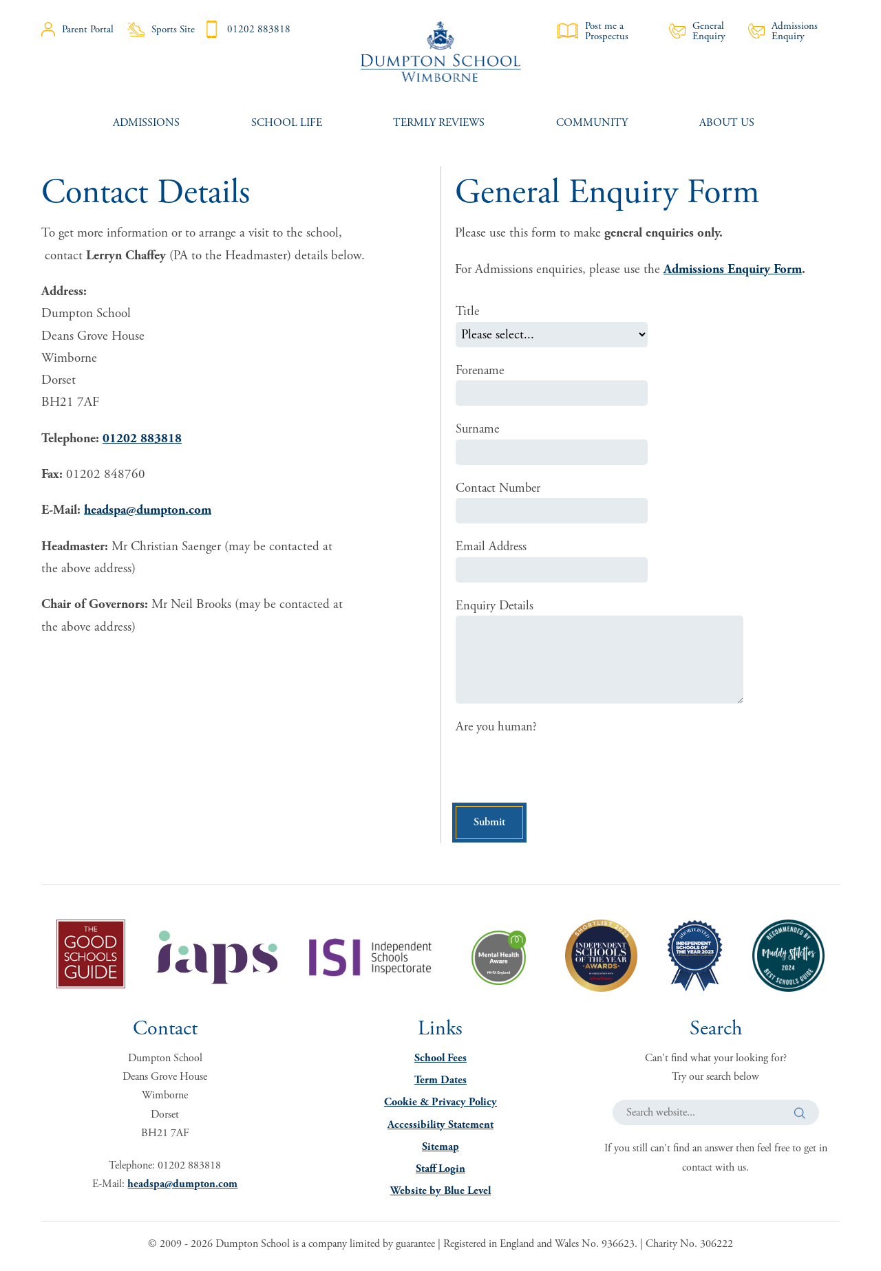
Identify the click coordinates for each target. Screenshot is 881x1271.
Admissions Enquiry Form (733, 269)
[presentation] (560, 769)
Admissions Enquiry (783, 31)
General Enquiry (697, 31)
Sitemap (440, 1151)
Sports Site (161, 29)
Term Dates (440, 1084)
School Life (286, 123)
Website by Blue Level (440, 1195)
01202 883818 (246, 29)
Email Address (492, 548)
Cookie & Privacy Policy (440, 1106)
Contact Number (500, 489)
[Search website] (716, 1116)
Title (468, 311)
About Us (726, 123)
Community (592, 123)
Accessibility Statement (440, 1128)
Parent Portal (77, 29)
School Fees (440, 1062)
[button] (799, 1116)
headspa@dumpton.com (147, 510)
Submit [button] (493, 825)
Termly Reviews (439, 123)
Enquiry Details (496, 607)
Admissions (146, 123)
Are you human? (498, 729)
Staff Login (440, 1173)
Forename (481, 370)
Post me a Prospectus (593, 31)
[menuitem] (146, 122)
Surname (478, 430)
